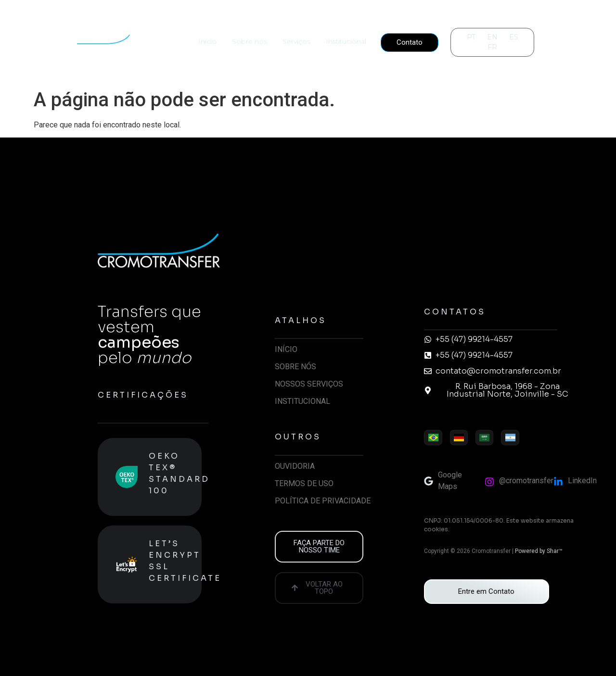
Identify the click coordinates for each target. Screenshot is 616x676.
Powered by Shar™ (539, 551)
